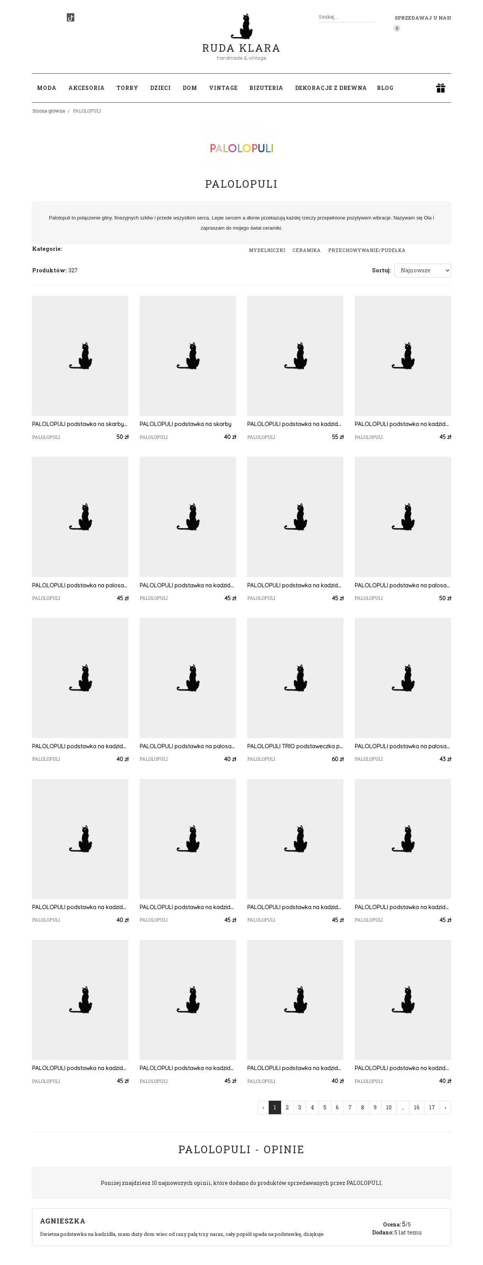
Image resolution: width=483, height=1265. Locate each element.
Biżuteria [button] (266, 87)
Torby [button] (127, 87)
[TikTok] (70, 17)
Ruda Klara (241, 41)
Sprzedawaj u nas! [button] (423, 17)
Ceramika (306, 250)
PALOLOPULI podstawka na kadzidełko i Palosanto (295, 424)
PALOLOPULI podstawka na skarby (185, 424)
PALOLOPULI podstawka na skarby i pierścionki (80, 424)
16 (417, 1107)
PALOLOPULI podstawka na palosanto (80, 585)
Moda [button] (47, 87)
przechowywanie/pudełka (367, 250)
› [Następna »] (445, 1107)
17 (432, 1107)
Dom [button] (190, 87)
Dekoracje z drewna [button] (331, 87)
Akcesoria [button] (86, 87)
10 (389, 1107)
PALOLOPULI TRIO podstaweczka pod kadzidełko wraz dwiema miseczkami (295, 746)
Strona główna (48, 111)
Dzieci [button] (160, 87)
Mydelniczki (267, 250)
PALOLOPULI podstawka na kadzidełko (188, 585)
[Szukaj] (372, 16)
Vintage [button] (223, 87)
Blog (385, 87)
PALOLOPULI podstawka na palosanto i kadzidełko (403, 585)
